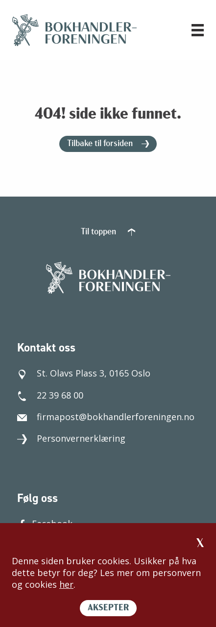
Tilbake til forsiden (108, 144)
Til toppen (108, 232)
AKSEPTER (108, 608)
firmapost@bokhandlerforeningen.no (105, 417)
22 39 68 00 (50, 395)
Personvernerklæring (71, 438)
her (66, 584)
